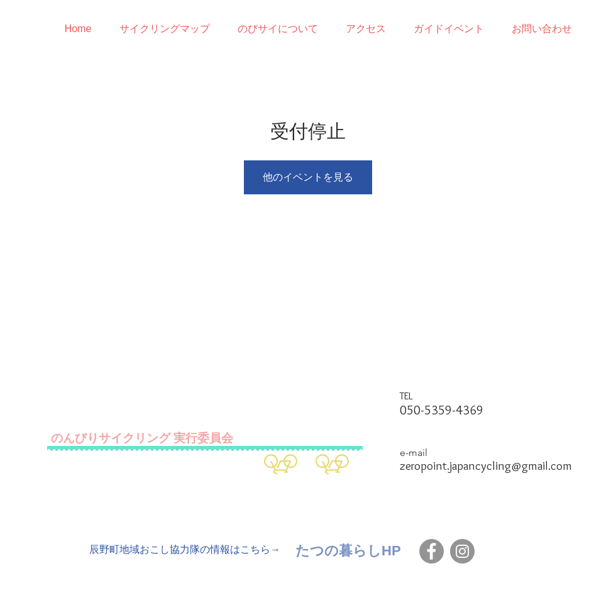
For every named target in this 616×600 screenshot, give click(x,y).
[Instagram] (462, 551)
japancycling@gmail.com (510, 465)
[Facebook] (431, 551)
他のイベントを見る (308, 177)
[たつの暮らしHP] (348, 551)
